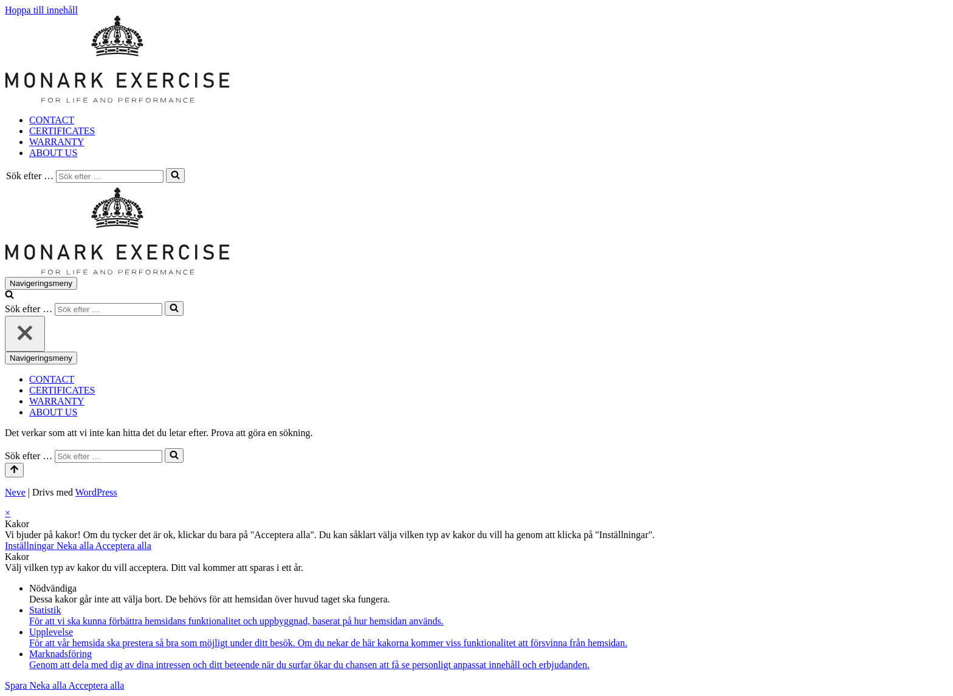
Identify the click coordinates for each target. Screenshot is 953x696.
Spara (17, 685)
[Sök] (109, 176)
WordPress (96, 492)
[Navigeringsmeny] (41, 283)
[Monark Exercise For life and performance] (117, 99)
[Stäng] (25, 334)
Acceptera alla (123, 546)
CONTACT (51, 120)
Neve (15, 492)
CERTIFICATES (62, 131)
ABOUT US (53, 153)
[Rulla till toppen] (14, 470)
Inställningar (31, 546)
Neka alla (76, 546)
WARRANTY (56, 142)
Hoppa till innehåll (41, 10)
